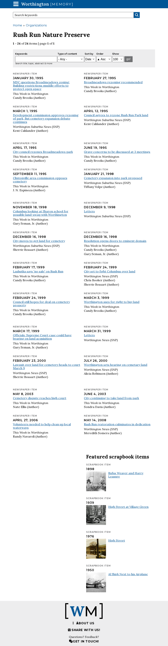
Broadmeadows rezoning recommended (113, 82)
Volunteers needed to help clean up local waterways (42, 425)
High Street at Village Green (128, 507)
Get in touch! (84, 641)
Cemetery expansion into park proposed (113, 178)
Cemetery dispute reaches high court (39, 398)
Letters (89, 211)
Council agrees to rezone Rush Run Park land (116, 115)
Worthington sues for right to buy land (111, 302)
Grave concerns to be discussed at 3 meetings (117, 152)
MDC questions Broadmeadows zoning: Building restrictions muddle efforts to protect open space (41, 85)
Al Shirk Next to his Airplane (128, 574)
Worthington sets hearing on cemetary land (115, 365)
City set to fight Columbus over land (109, 271)
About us (83, 623)
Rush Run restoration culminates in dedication (117, 424)
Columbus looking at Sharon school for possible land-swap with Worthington (40, 213)
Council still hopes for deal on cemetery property (41, 303)
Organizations (36, 25)
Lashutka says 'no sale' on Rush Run (38, 271)
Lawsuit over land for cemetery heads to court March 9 (46, 366)
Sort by (89, 53)
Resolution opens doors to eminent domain (115, 241)
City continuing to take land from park (111, 398)
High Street (116, 540)
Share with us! (84, 630)
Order (99, 53)
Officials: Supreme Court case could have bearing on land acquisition (42, 336)
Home (17, 25)
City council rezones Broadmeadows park (43, 152)
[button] (16, 4)
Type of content (67, 53)
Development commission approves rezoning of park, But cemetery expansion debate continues (45, 118)
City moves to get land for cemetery (39, 241)
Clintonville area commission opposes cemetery (40, 179)
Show (115, 53)
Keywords (21, 53)
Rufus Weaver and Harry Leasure (125, 474)
